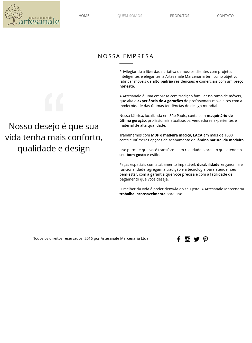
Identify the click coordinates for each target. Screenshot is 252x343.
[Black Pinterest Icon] (205, 239)
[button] (179, 16)
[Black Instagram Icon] (187, 239)
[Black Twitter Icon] (196, 239)
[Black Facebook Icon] (178, 239)
